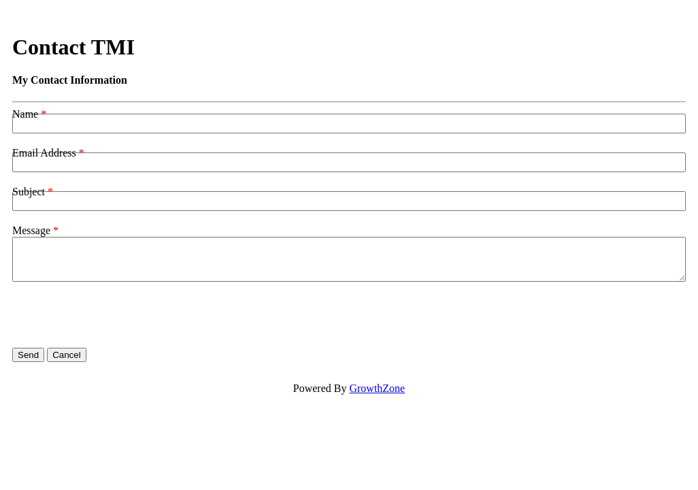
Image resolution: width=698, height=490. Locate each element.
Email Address (44, 153)
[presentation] (115, 315)
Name (25, 114)
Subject (28, 191)
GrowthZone (377, 388)
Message (31, 230)
